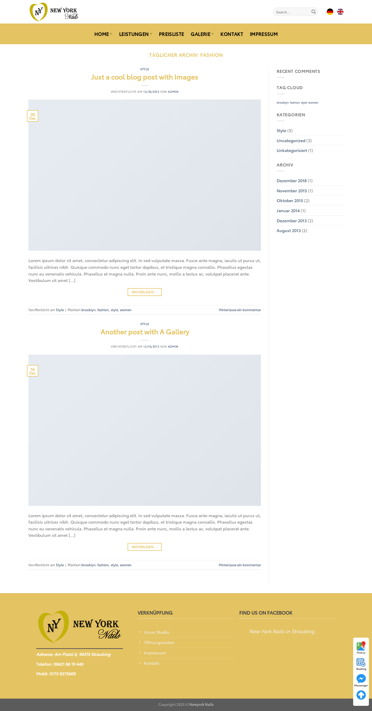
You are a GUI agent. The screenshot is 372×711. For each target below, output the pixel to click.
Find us (361, 647)
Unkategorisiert (292, 150)
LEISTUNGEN (135, 33)
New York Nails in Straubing (281, 631)
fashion (103, 309)
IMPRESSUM (264, 33)
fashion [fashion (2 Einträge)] (295, 102)
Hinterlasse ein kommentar (240, 309)
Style (144, 69)
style (114, 309)
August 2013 (289, 230)
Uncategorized (291, 140)
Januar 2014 (288, 210)
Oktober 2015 (290, 200)
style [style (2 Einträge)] (304, 102)
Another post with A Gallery (144, 331)
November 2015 (292, 190)
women (125, 309)
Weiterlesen (145, 291)
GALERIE (202, 33)
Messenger (361, 680)
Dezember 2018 (292, 180)
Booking (361, 664)
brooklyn (88, 309)
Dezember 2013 (292, 220)
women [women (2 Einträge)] (313, 102)
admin (173, 91)
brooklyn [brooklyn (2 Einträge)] (283, 102)
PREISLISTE (171, 33)
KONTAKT (231, 33)
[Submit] (313, 11)
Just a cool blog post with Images (144, 76)
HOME (103, 33)
